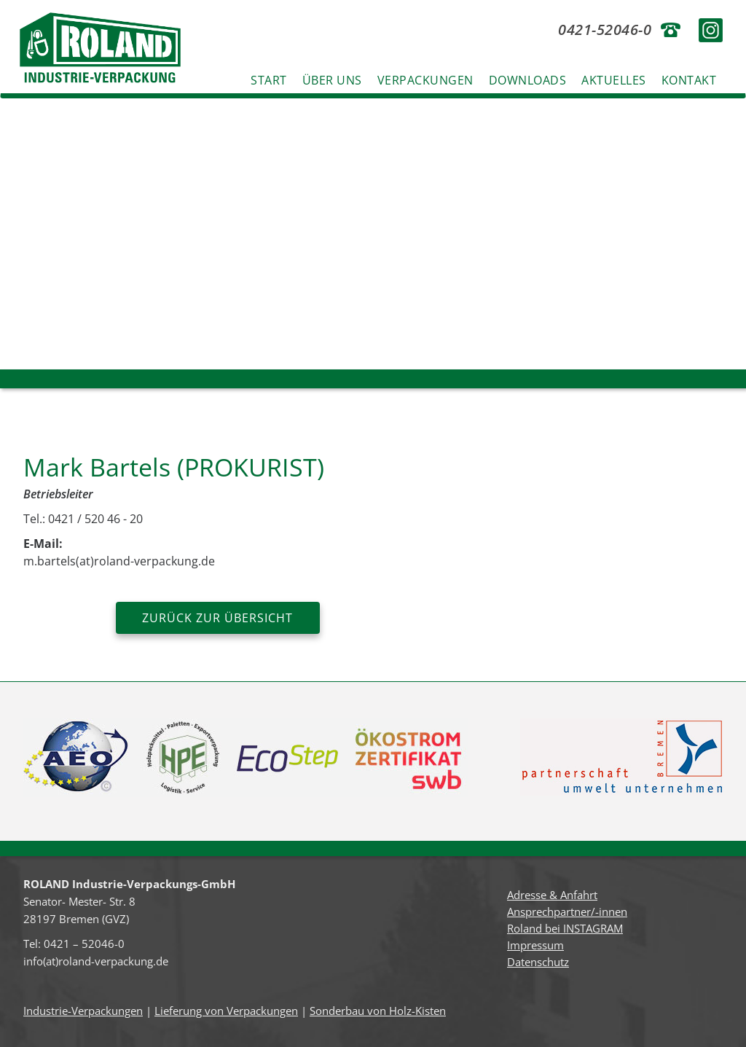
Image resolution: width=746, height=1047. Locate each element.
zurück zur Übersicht (217, 618)
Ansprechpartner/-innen (567, 911)
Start (269, 80)
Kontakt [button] (689, 80)
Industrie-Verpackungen (83, 1010)
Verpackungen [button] (425, 80)
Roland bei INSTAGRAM (565, 928)
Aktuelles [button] (613, 80)
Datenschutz (538, 961)
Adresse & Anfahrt (552, 894)
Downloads (528, 80)
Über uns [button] (332, 80)
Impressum (535, 945)
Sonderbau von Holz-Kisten (378, 1010)
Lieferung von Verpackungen (226, 1010)
